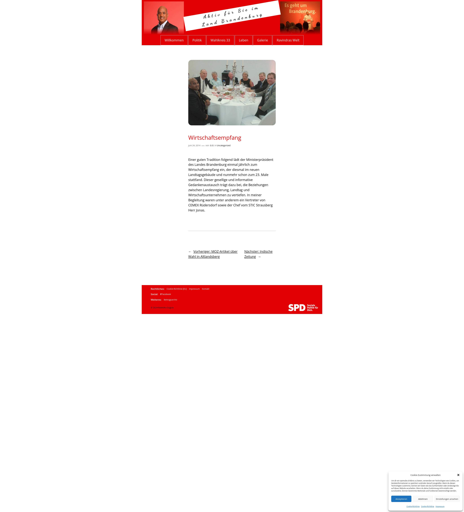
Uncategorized (223, 145)
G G (212, 145)
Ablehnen (423, 498)
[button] (458, 475)
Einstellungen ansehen (447, 498)
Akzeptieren (401, 498)
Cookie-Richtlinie (413, 506)
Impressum (440, 506)
